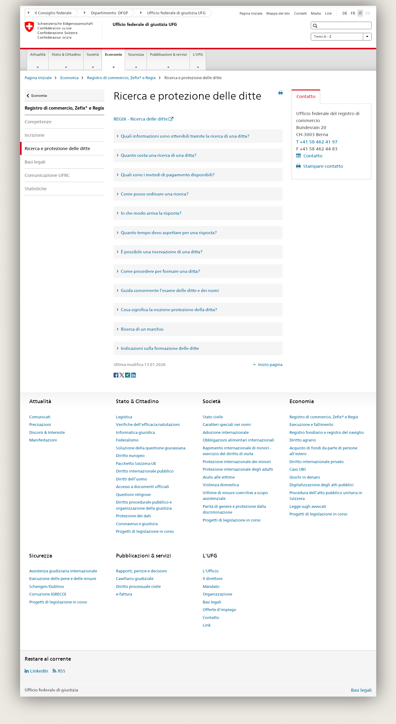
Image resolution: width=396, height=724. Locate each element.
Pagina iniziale (251, 13)
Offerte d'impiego (219, 609)
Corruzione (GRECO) (47, 594)
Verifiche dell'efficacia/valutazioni (148, 424)
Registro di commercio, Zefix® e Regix (121, 77)
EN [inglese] (368, 13)
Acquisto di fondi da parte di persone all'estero (323, 450)
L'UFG (198, 54)
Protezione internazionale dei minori (237, 461)
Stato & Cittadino (66, 54)
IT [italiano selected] (360, 13)
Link (328, 13)
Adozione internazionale (226, 432)
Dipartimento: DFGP (106, 12)
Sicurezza (136, 54)
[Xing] (128, 374)
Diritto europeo (130, 455)
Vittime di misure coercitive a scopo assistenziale (235, 495)
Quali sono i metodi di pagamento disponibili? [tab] (167, 174)
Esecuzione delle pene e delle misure (62, 578)
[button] (316, 26)
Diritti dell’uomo (131, 478)
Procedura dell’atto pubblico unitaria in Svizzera (325, 495)
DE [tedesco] (344, 13)
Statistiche (36, 189)
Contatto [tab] (305, 96)
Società (93, 54)
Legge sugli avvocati (307, 506)
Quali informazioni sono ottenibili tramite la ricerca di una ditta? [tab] (184, 136)
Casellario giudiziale (134, 578)
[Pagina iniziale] (111, 30)
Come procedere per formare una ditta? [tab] (160, 271)
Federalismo (127, 440)
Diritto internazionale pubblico (144, 471)
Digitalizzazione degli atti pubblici (321, 484)
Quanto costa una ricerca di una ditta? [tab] (158, 155)
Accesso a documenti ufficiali (142, 486)
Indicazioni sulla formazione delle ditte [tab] (159, 348)
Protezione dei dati (133, 515)
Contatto (312, 156)
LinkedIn (39, 671)
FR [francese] (353, 13)
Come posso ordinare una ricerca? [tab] (154, 194)
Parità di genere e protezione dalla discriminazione (234, 509)
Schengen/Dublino (46, 586)
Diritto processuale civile (138, 586)
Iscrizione (34, 135)
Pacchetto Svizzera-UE (136, 463)
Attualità (38, 54)
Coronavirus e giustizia (137, 523)
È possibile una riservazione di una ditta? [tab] (161, 251)
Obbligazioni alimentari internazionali (238, 440)
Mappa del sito (278, 13)
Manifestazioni (43, 440)
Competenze (38, 122)
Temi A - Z (341, 36)
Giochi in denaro (304, 477)
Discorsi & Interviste (47, 432)
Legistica (124, 416)
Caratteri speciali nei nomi (227, 424)
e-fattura (124, 594)
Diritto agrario (302, 440)
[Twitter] (122, 374)
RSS (61, 671)
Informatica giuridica (135, 432)
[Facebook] (116, 374)
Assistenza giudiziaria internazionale (63, 570)
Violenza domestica (221, 484)
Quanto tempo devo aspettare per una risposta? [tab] (168, 232)
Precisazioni (40, 424)
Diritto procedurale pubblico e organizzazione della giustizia (144, 505)
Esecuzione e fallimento (311, 424)
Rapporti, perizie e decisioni (141, 570)
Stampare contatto (322, 166)
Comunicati (40, 416)
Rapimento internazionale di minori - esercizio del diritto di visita (237, 450)
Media (316, 13)
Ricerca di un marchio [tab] (141, 329)
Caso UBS (297, 469)
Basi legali (35, 162)
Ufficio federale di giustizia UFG (173, 12)
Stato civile (213, 416)
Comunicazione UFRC (47, 175)
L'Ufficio (211, 570)
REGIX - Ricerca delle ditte (141, 119)
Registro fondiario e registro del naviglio (326, 432)
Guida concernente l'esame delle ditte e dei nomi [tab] (169, 290)
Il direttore (213, 578)
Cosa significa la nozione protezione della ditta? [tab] (168, 309)
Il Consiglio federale (50, 12)
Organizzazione (217, 594)
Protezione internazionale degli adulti (238, 469)
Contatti (300, 13)
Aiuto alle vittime (219, 477)
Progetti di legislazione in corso (145, 531)
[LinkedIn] (133, 374)
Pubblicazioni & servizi (168, 54)
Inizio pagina (269, 364)
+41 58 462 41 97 (319, 142)
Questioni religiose (133, 494)
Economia (115, 56)
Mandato (211, 586)
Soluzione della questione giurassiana (150, 447)
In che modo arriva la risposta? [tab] (150, 213)
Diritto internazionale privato (316, 461)
